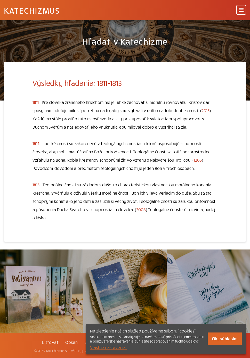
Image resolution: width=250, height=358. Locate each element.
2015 (205, 110)
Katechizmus (32, 10)
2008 (141, 209)
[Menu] (241, 10)
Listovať (50, 342)
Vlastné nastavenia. (108, 347)
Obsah (71, 342)
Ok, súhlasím (225, 339)
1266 (198, 159)
